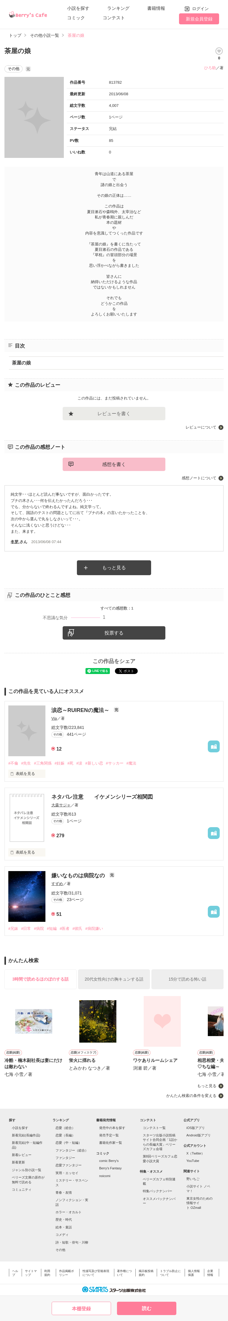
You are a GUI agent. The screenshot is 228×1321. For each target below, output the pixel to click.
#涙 (79, 763)
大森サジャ (61, 805)
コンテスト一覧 (154, 1128)
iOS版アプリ (195, 1128)
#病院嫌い (94, 928)
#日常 (26, 928)
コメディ (62, 1234)
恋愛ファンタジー (69, 1165)
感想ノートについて (199, 478)
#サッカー (115, 763)
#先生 (26, 763)
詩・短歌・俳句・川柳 (72, 1242)
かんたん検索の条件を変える (191, 1095)
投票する (114, 632)
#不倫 (13, 763)
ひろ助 (210, 68)
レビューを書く (114, 413)
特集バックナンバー (157, 1191)
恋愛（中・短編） (69, 1142)
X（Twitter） (195, 1153)
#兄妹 (13, 928)
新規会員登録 (199, 18)
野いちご (193, 1179)
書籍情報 (156, 8)
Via (54, 718)
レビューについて (201, 427)
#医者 (64, 928)
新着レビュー (21, 1155)
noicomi (104, 1176)
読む (146, 1308)
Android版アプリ (198, 1135)
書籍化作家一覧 (110, 1142)
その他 (60, 1250)
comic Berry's (109, 1161)
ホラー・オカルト (69, 1212)
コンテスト (114, 17)
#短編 (52, 928)
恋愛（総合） (65, 1128)
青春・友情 (64, 1192)
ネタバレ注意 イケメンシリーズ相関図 (102, 797)
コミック (76, 17)
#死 (70, 763)
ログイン (200, 8)
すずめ (57, 883)
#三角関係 (42, 763)
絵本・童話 (64, 1227)
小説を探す (78, 8)
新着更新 (18, 1162)
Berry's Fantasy (110, 1168)
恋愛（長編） (65, 1135)
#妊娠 (59, 763)
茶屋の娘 (21, 362)
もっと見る (114, 567)
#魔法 (131, 763)
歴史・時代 (64, 1219)
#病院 (39, 928)
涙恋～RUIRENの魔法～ (81, 710)
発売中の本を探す (112, 1128)
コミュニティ (21, 1189)
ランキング (118, 8)
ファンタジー (65, 1158)
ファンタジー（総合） (72, 1150)
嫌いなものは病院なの (78, 875)
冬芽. (15, 542)
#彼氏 (77, 928)
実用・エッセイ (67, 1173)
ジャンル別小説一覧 (26, 1170)
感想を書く (114, 464)
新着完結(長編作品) (26, 1135)
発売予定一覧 (109, 1135)
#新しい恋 (94, 763)
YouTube (192, 1161)
